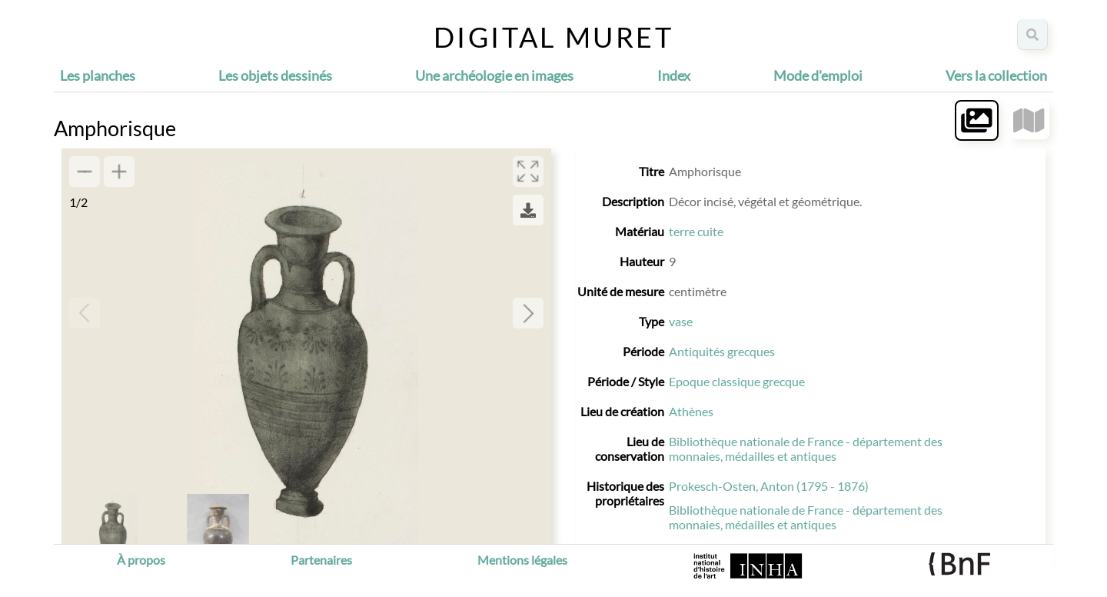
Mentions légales (522, 559)
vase (681, 321)
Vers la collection (996, 75)
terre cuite (696, 231)
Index (673, 75)
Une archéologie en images (494, 75)
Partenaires (321, 559)
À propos (141, 559)
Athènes (691, 411)
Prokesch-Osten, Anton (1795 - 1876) (769, 486)
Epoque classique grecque (737, 381)
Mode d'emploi (818, 75)
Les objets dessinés (275, 75)
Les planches (97, 75)
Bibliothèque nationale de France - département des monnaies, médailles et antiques (805, 448)
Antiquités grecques (722, 351)
